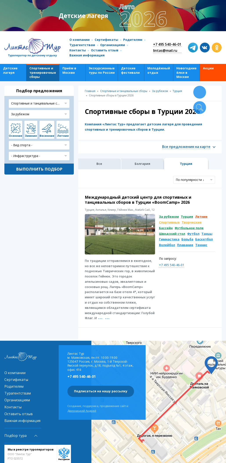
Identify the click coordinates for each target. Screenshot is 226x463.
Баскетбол (204, 239)
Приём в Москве (69, 70)
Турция (187, 216)
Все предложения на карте (186, 146)
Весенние (47, 136)
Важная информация (87, 55)
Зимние (31, 136)
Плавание (185, 245)
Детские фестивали (130, 70)
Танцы (206, 234)
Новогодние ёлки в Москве (186, 72)
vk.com (205, 47)
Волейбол (167, 245)
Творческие (192, 222)
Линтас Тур (32, 47)
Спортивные (169, 222)
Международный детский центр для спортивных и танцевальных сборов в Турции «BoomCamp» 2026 (138, 200)
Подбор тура (15, 435)
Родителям (132, 40)
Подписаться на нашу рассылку (100, 391)
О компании (79, 40)
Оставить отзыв (104, 50)
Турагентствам (82, 45)
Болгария (142, 164)
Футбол (193, 234)
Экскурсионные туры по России (102, 70)
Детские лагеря (10, 70)
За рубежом (169, 216)
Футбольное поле (189, 228)
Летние (201, 216)
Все (99, 164)
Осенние (15, 136)
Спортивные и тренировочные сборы (42, 72)
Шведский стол (172, 234)
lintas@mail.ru (165, 50)
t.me (193, 47)
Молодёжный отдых (158, 70)
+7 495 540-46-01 (167, 44)
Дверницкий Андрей (81, 411)
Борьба (187, 239)
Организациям (112, 45)
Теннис (201, 245)
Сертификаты (106, 40)
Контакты (77, 50)
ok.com (217, 47)
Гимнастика (169, 239)
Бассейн (166, 228)
